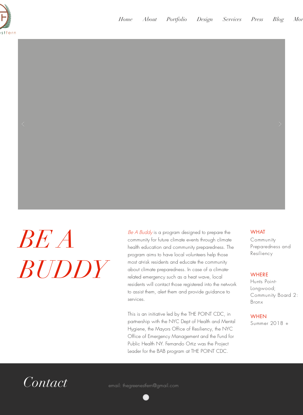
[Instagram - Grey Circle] (146, 397)
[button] (151, 124)
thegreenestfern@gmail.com (151, 385)
